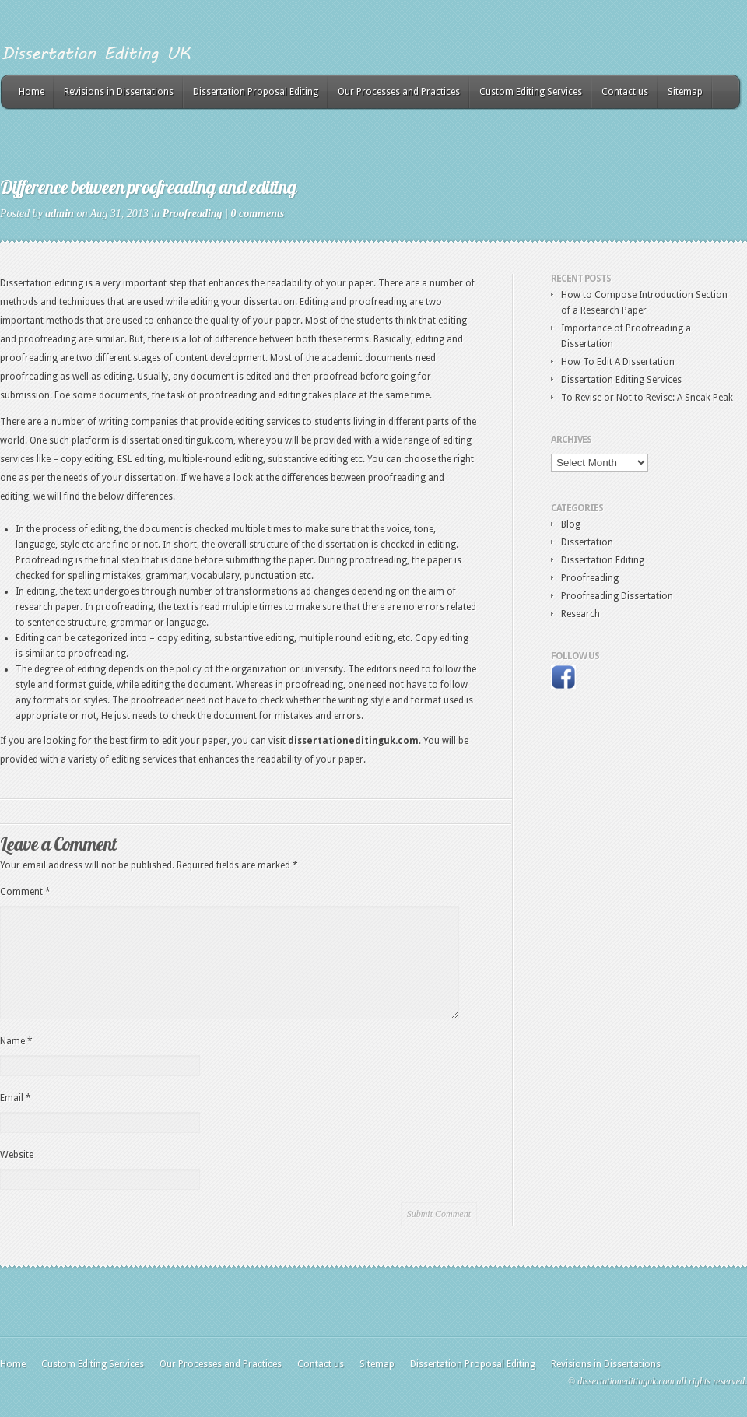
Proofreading (193, 213)
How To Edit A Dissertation (618, 361)
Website (16, 1154)
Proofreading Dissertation (617, 596)
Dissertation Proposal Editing (255, 91)
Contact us (624, 91)
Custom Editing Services (530, 91)
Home (31, 91)
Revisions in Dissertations (119, 91)
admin (59, 213)
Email (15, 1098)
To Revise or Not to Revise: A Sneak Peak (647, 397)
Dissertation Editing (602, 560)
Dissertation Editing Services (621, 379)
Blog (570, 524)
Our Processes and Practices (399, 91)
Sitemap (685, 91)
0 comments (257, 213)
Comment (25, 891)
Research (580, 614)
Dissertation (587, 542)
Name (16, 1041)
